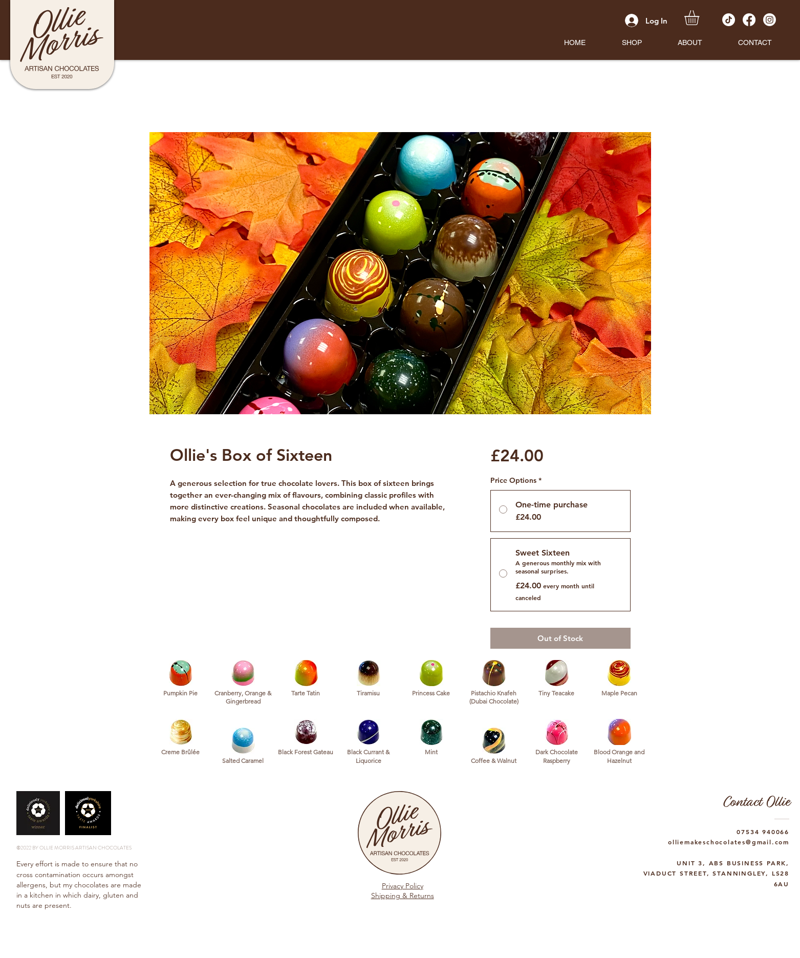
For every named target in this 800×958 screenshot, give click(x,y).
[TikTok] (728, 19)
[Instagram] (769, 19)
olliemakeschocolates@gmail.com (728, 842)
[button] (631, 42)
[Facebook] (749, 19)
